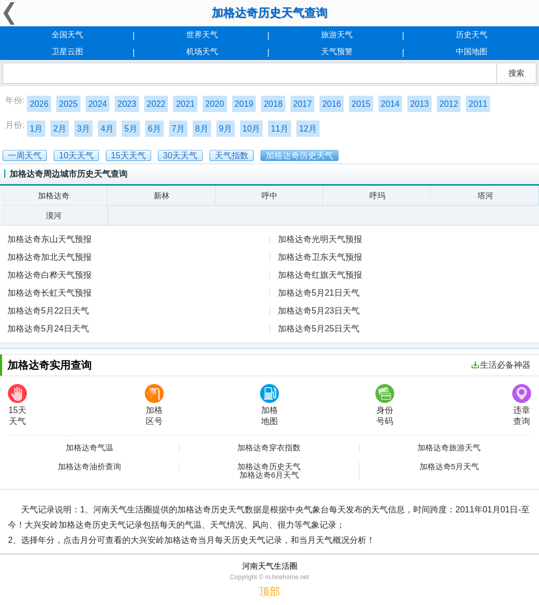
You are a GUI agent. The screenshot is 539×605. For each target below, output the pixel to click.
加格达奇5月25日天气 (319, 328)
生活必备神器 (501, 364)
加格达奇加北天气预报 (49, 257)
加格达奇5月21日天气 (319, 292)
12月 (308, 128)
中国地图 (471, 51)
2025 (68, 103)
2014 (390, 103)
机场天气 (202, 51)
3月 (83, 128)
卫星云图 (67, 51)
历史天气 (471, 34)
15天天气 (17, 405)
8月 (201, 128)
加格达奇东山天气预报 (49, 239)
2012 (449, 103)
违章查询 (521, 405)
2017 (302, 103)
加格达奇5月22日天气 (48, 310)
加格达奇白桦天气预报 (49, 274)
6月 (154, 128)
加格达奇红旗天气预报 (320, 274)
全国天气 (67, 34)
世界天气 (202, 34)
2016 (331, 103)
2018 (273, 103)
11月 (279, 128)
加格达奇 (53, 195)
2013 (419, 103)
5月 (130, 128)
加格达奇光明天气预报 (320, 239)
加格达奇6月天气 (269, 475)
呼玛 (377, 195)
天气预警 (337, 51)
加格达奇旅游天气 (449, 447)
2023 (126, 103)
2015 (361, 103)
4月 (107, 128)
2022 (156, 103)
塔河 (485, 195)
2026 (38, 103)
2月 (59, 128)
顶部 (269, 591)
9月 (225, 128)
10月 (252, 128)
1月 (36, 128)
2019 (244, 103)
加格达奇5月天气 (449, 466)
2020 (214, 103)
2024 (97, 103)
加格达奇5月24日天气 (48, 328)
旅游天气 (337, 34)
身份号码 (384, 405)
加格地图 (269, 405)
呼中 (269, 195)
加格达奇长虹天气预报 (49, 292)
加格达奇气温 (89, 447)
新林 (161, 195)
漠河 (54, 215)
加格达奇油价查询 (89, 466)
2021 (185, 103)
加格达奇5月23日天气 (319, 310)
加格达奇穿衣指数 (269, 447)
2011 (477, 103)
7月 (178, 128)
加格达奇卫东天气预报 (320, 257)
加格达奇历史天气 (269, 466)
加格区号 (154, 405)
